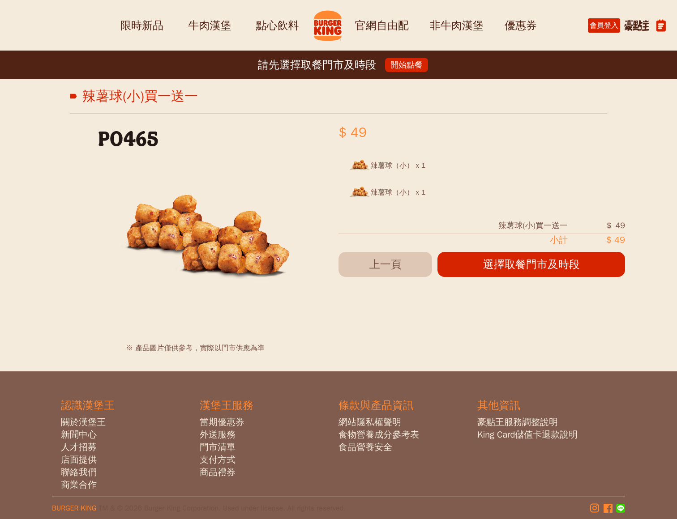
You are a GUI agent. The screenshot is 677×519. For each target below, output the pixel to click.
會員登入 (604, 25)
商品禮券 (218, 472)
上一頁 (385, 264)
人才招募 (79, 447)
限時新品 (141, 25)
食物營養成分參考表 (378, 434)
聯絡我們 (79, 472)
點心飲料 (277, 25)
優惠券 (521, 25)
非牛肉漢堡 (457, 25)
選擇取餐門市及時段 (531, 264)
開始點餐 (406, 65)
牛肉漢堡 (209, 25)
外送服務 (218, 434)
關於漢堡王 (83, 422)
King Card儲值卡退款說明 (527, 434)
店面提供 (79, 459)
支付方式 (218, 459)
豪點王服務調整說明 (517, 422)
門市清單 (218, 447)
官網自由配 (382, 25)
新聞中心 (79, 434)
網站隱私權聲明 (369, 422)
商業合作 (79, 484)
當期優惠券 (222, 422)
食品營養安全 (365, 447)
